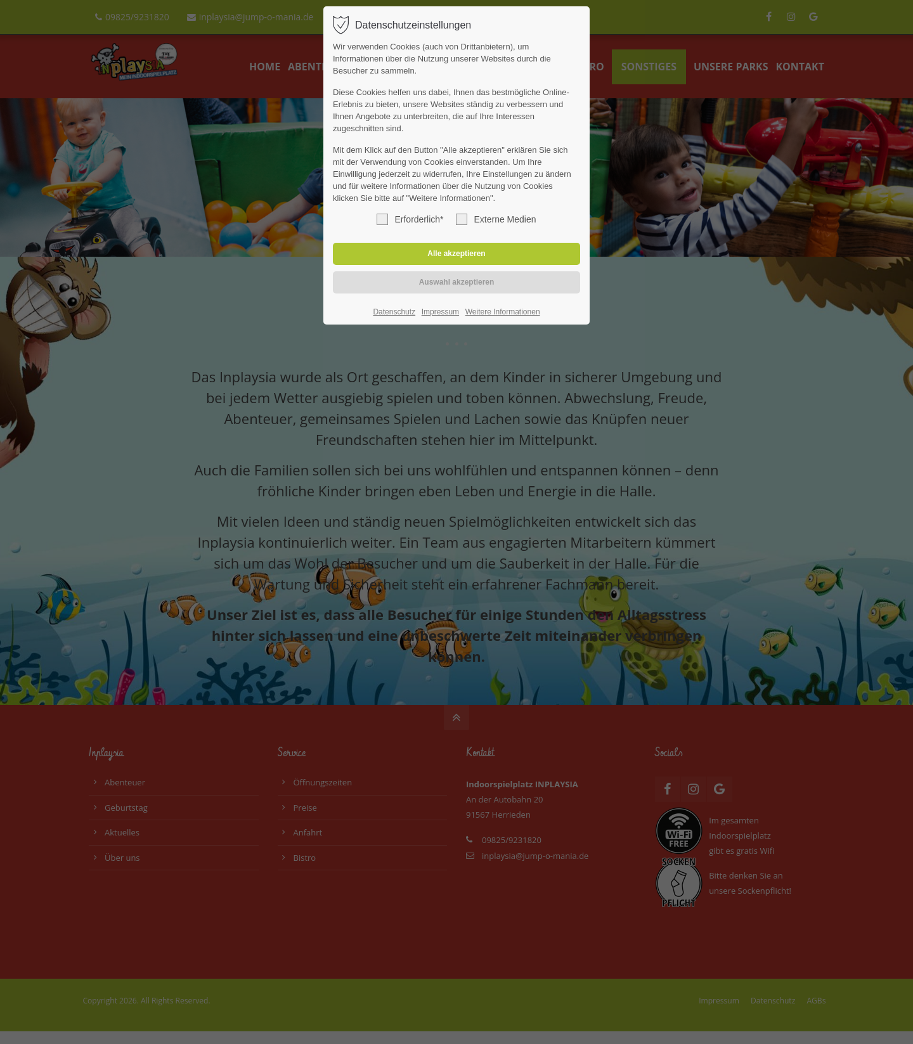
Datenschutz (394, 311)
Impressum (440, 311)
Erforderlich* (410, 219)
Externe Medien (496, 219)
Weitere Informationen (502, 311)
